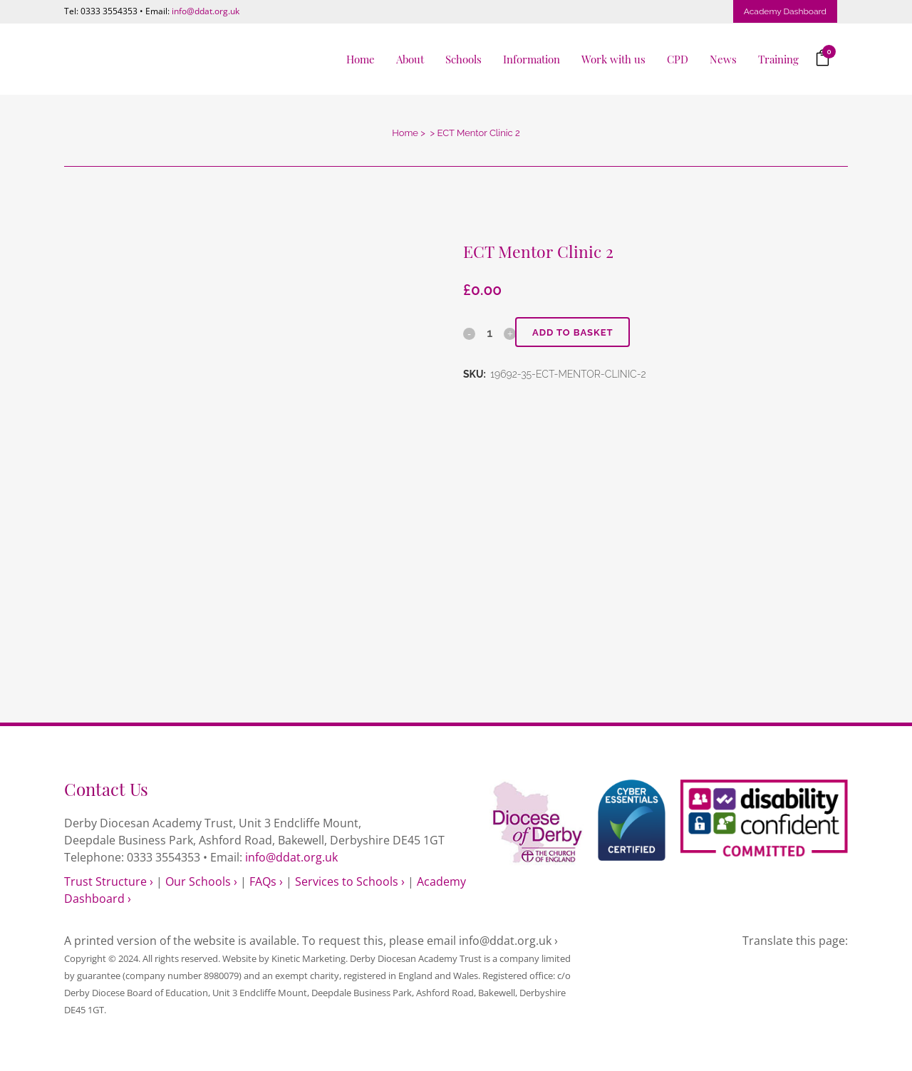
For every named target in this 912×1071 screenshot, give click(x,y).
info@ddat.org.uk (205, 11)
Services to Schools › (350, 881)
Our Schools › (201, 881)
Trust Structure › (108, 881)
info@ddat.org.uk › (508, 940)
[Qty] (489, 333)
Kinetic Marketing (308, 958)
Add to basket (573, 332)
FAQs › (266, 881)
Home (405, 133)
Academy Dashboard (785, 11)
